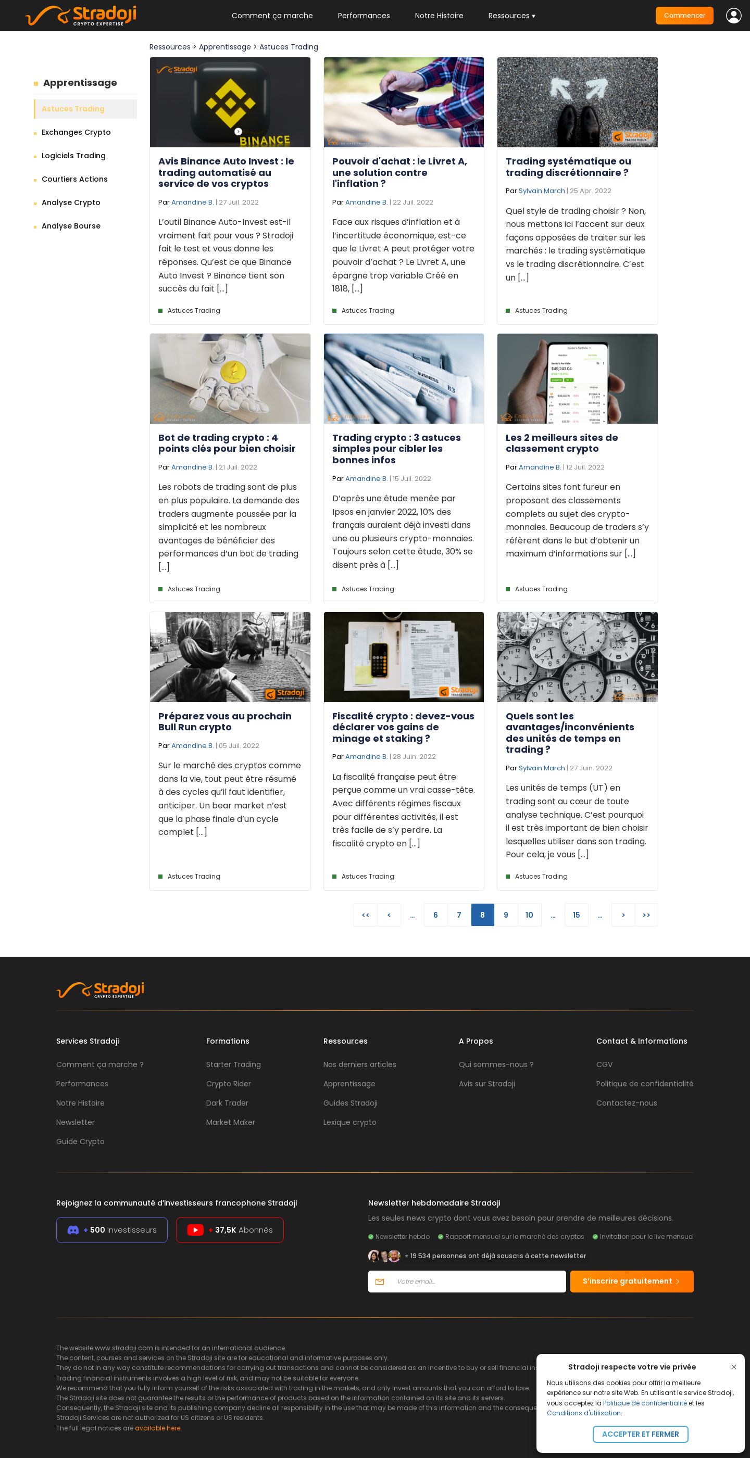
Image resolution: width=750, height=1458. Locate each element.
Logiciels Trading (74, 155)
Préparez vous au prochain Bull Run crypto (225, 721)
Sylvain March (542, 191)
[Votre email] (478, 1281)
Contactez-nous (626, 1103)
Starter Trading (233, 1064)
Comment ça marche (272, 15)
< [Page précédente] (389, 915)
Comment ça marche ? (100, 1064)
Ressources (170, 47)
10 (529, 915)
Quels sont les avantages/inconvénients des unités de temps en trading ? (570, 732)
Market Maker (230, 1122)
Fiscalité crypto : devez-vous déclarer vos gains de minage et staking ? (403, 727)
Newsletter (75, 1122)
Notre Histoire (439, 15)
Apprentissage (80, 82)
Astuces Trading (73, 109)
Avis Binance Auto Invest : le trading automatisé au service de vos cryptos (226, 172)
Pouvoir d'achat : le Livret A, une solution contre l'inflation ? (399, 172)
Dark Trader (227, 1103)
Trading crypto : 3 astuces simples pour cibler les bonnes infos (396, 448)
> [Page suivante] (623, 915)
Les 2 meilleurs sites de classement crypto (562, 443)
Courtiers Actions (75, 179)
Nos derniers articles (359, 1064)
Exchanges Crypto (76, 132)
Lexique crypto (350, 1122)
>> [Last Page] (646, 915)
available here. (158, 1428)
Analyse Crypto (71, 202)
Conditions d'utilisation (584, 1413)
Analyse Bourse (71, 226)
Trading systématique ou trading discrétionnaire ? (568, 167)
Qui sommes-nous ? (496, 1064)
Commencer (684, 15)
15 (576, 915)
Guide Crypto (80, 1141)
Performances (364, 15)
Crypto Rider (228, 1084)
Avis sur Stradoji (487, 1084)
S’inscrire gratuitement (632, 1281)
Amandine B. (192, 202)
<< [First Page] (365, 915)
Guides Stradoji (350, 1103)
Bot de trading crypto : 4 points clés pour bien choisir (227, 443)
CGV (604, 1064)
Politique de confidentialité (645, 1403)
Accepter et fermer (640, 1434)
